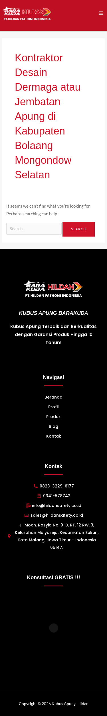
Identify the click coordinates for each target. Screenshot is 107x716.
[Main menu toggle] (101, 13)
